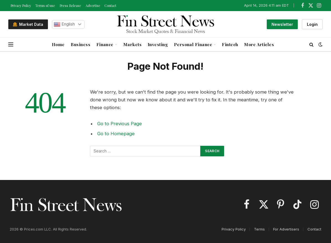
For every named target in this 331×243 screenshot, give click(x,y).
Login (312, 24)
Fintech (230, 44)
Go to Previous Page (119, 123)
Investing (158, 44)
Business (80, 44)
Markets (132, 44)
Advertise (93, 5)
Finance (105, 44)
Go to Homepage (116, 133)
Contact (110, 5)
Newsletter (282, 24)
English (64, 24)
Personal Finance (193, 44)
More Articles (259, 44)
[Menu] (10, 44)
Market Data (28, 24)
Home (58, 44)
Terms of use (45, 5)
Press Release (70, 5)
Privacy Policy (21, 5)
